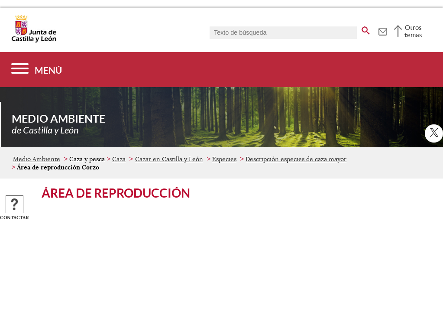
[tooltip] (382, 30)
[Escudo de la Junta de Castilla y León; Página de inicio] (33, 40)
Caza (119, 159)
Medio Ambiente (36, 159)
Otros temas (413, 31)
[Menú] (36, 69)
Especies (224, 159)
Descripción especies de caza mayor (296, 159)
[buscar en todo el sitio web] (365, 29)
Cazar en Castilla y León (169, 159)
